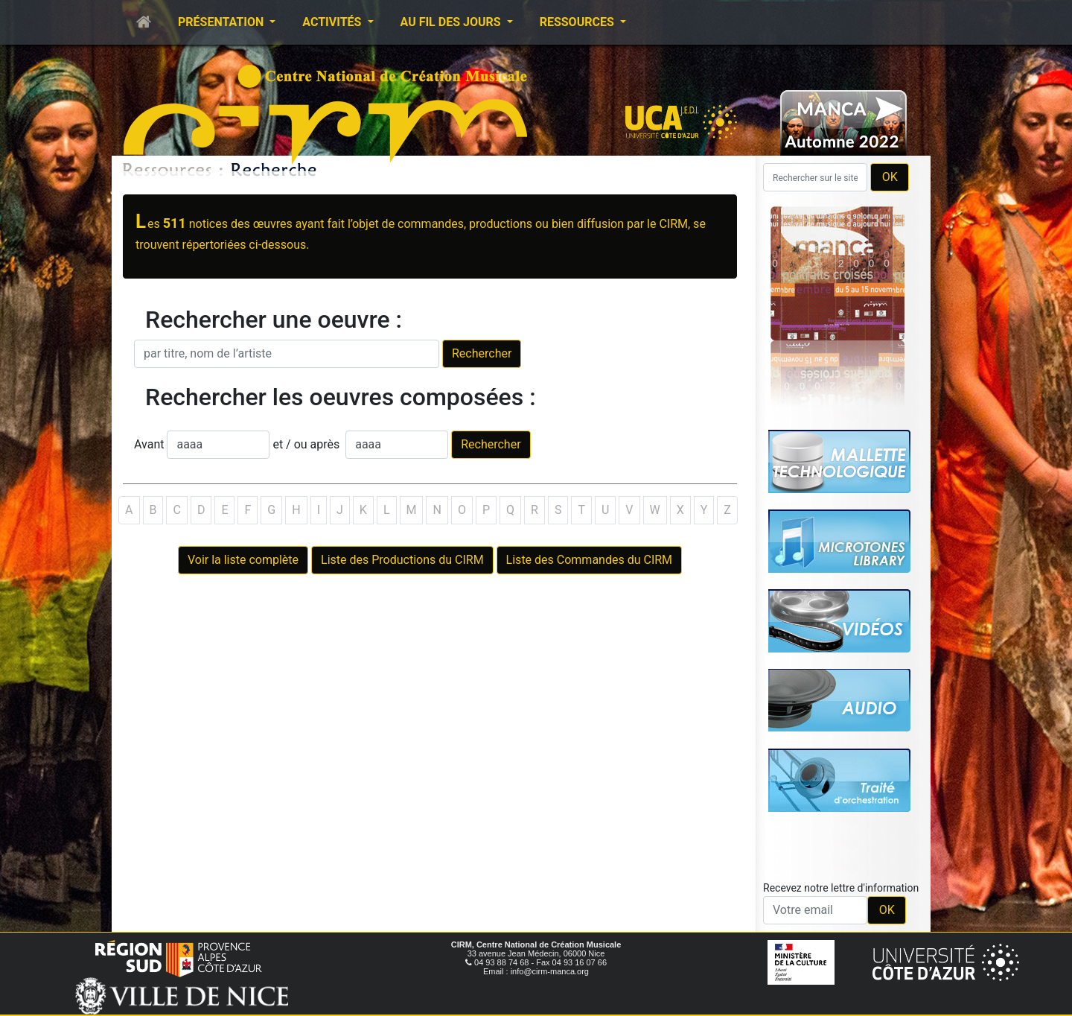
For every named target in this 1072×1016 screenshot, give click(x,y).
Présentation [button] (222, 22)
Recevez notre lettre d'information (841, 888)
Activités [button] (333, 22)
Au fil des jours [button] (452, 22)
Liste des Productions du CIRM (402, 560)
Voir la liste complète (243, 560)
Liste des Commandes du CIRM (589, 560)
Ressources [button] (578, 22)
